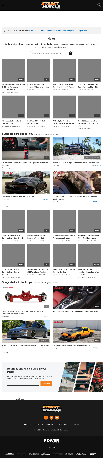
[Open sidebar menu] (3, 5)
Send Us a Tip (51, 424)
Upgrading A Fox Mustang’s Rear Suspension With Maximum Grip (76, 163)
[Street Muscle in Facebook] (51, 418)
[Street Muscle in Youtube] (57, 418)
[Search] (70, 53)
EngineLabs (82, 31)
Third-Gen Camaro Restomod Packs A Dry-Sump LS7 (72, 345)
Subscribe (46, 383)
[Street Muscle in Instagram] (46, 418)
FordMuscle (97, 165)
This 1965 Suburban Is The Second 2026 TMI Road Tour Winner (88, 123)
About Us (27, 424)
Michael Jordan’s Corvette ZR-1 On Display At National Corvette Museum (13, 86)
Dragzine (47, 316)
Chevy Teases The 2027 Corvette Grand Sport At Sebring (11, 272)
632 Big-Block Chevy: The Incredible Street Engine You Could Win (88, 272)
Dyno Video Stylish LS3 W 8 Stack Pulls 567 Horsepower (53, 31)
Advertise (75, 424)
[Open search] (99, 5)
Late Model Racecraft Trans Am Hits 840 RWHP (19, 196)
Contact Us (38, 424)
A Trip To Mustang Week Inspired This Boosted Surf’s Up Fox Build (26, 345)
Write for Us (63, 424)
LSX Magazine (46, 168)
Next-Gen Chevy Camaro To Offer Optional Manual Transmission (76, 311)
